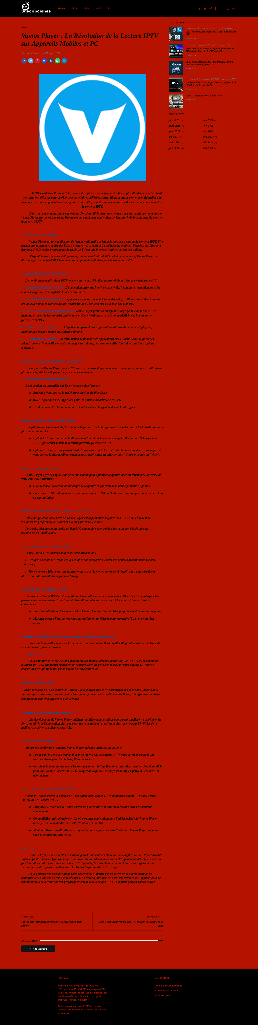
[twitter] (205, 9)
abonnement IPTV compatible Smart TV (202, 45)
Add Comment (38, 948)
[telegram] (210, 9)
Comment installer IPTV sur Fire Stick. (202, 28)
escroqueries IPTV (228, 79)
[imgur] (221, 9)
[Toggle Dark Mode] (228, 8)
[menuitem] (61, 9)
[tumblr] (215, 9)
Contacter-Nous (163, 995)
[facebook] (199, 9)
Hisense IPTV (225, 45)
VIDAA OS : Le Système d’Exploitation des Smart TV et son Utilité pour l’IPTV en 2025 (210, 50)
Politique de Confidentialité (168, 985)
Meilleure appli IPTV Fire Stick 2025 (234, 28)
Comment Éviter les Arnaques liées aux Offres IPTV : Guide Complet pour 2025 (211, 83)
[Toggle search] (234, 9)
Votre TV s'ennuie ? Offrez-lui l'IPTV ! (204, 95)
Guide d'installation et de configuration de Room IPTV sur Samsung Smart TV (209, 63)
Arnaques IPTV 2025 (211, 79)
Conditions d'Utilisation (166, 990)
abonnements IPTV (193, 79)
